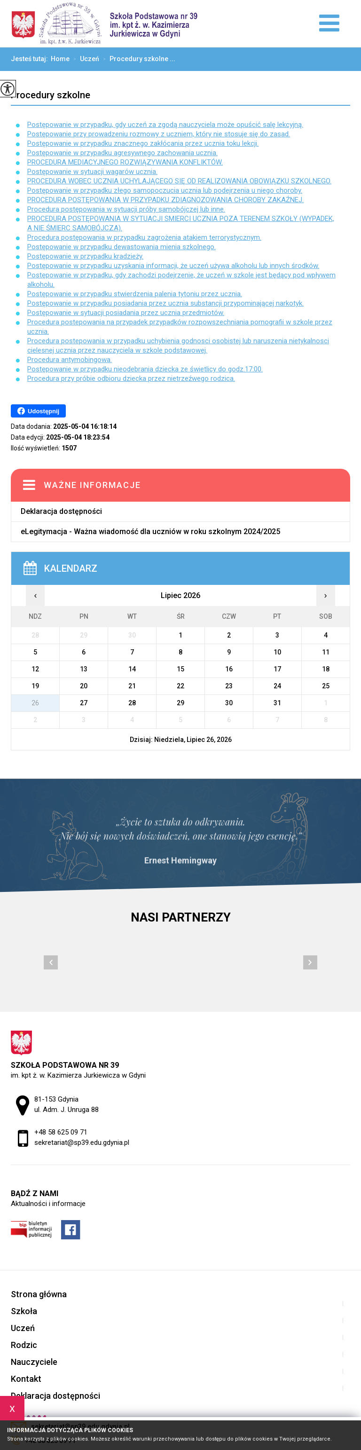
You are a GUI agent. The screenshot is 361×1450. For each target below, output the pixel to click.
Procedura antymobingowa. (69, 359)
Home (60, 58)
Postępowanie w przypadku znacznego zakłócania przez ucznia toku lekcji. (143, 143)
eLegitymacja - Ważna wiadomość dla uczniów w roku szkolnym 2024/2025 (150, 531)
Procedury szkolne (50, 95)
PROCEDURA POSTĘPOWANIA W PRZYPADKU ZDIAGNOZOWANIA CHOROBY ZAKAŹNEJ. (165, 200)
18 (326, 669)
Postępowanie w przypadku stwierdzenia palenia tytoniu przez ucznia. (134, 294)
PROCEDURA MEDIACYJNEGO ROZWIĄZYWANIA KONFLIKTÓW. (125, 162)
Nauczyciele (34, 1362)
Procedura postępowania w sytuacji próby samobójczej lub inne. (126, 209)
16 (229, 669)
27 (83, 703)
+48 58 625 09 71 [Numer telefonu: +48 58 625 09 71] (60, 1132)
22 (180, 686)
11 (326, 652)
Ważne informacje (92, 485)
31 (277, 703)
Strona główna (39, 1294)
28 (132, 703)
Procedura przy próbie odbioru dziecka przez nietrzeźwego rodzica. (131, 378)
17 (277, 669)
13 (83, 669)
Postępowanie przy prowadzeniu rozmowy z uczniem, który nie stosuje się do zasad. (158, 134)
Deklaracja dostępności (61, 511)
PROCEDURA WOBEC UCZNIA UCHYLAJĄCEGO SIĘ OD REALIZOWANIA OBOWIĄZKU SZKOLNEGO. (179, 181)
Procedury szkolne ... (137, 59)
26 (35, 703)
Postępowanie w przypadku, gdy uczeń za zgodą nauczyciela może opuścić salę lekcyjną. (165, 124)
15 (180, 669)
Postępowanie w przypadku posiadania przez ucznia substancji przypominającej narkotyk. (165, 303)
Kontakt (26, 1379)
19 (35, 686)
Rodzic (24, 1345)
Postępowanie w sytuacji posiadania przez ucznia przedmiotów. (125, 312)
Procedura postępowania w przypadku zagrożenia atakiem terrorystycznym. (144, 237)
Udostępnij (38, 411)
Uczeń (84, 59)
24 (277, 686)
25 (326, 686)
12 (35, 669)
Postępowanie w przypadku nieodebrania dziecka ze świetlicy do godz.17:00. (145, 369)
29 (180, 703)
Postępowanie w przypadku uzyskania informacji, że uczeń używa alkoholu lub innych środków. (173, 265)
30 (229, 703)
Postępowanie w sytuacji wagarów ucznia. (92, 171)
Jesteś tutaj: (31, 58)
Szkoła (24, 1311)
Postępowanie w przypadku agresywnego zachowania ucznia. (122, 153)
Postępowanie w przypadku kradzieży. (85, 256)
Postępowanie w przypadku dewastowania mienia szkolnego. (121, 247)
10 (277, 652)
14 (132, 669)
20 (83, 686)
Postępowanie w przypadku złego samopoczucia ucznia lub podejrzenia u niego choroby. (164, 190)
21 (132, 686)
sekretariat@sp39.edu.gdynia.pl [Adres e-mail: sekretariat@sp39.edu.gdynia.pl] (81, 1142)
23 (229, 686)
